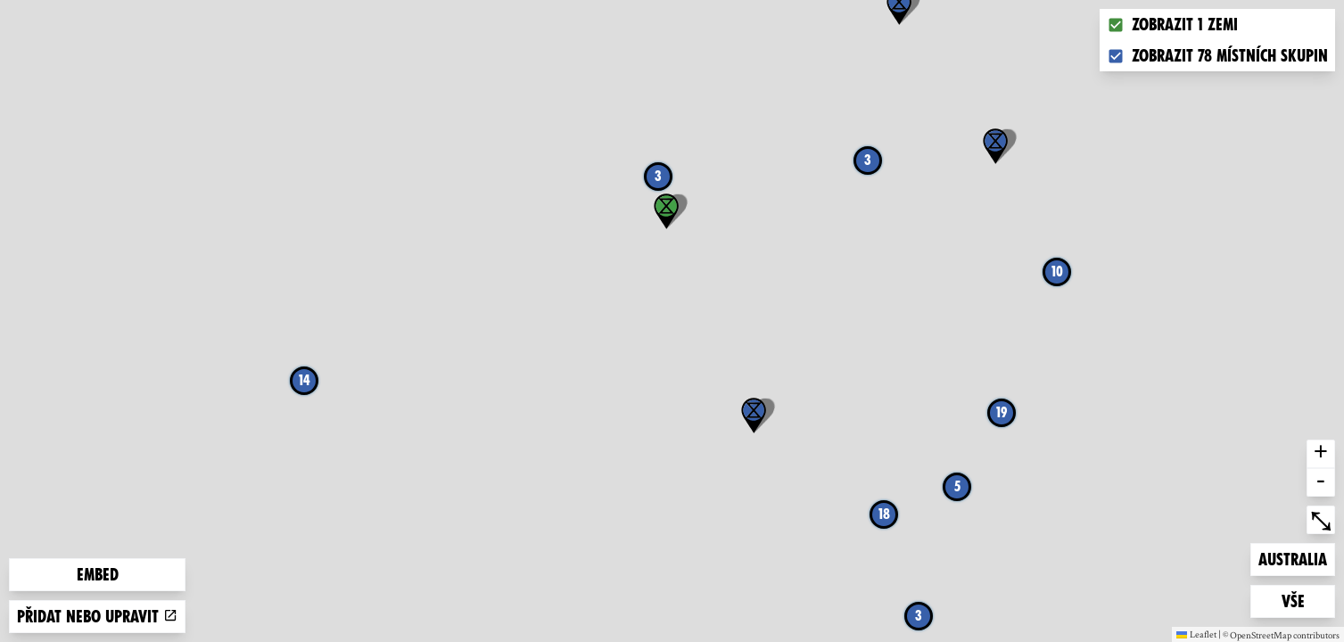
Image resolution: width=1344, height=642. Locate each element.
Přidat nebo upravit (97, 616)
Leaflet (1196, 634)
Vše (1308, 599)
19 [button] (1001, 412)
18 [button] (884, 514)
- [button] (1321, 482)
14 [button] (304, 380)
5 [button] (957, 486)
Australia (1292, 558)
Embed (98, 574)
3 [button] (867, 160)
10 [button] (1057, 271)
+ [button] (1321, 454)
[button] (753, 415)
